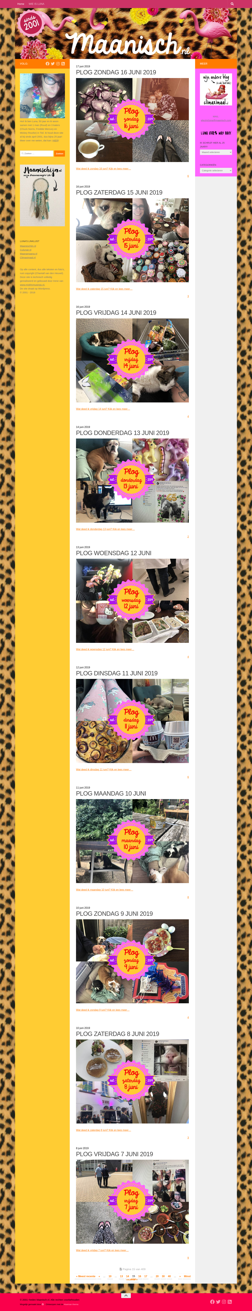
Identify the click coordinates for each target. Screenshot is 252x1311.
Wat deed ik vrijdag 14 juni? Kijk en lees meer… (106, 408)
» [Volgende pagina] (180, 1276)
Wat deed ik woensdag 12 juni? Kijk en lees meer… (109, 649)
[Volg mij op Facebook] (48, 64)
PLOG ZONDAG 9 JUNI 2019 (114, 913)
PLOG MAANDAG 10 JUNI (111, 793)
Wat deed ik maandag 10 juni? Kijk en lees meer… (108, 889)
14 (127, 1276)
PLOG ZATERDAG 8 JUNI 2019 (117, 1034)
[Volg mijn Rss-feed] (63, 64)
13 (121, 1276)
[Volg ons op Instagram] (58, 64)
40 (169, 1276)
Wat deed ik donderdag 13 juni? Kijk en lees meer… (109, 529)
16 (139, 1276)
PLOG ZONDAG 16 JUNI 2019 (116, 72)
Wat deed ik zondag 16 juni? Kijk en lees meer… (107, 168)
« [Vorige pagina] (99, 1276)
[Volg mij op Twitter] (53, 64)
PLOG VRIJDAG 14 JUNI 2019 (116, 312)
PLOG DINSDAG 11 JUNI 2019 (117, 673)
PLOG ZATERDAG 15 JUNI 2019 (119, 192)
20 (157, 1276)
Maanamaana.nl (28, 253)
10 (110, 1276)
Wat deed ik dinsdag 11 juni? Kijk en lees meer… (107, 769)
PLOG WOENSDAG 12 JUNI (113, 553)
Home (20, 4)
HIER (55, 140)
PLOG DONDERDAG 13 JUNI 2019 (122, 433)
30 (163, 1276)
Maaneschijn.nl (28, 246)
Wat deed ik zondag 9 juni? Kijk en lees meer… (106, 1009)
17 (145, 1276)
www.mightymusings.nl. (32, 284)
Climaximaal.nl (28, 257)
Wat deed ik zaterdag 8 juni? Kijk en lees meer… (107, 1130)
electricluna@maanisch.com (216, 120)
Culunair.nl (25, 249)
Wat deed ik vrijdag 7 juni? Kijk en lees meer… (106, 1250)
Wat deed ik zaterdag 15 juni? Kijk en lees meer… (108, 288)
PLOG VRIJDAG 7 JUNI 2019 (114, 1154)
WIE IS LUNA (36, 4)
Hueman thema (71, 1304)
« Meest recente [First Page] (85, 1276)
